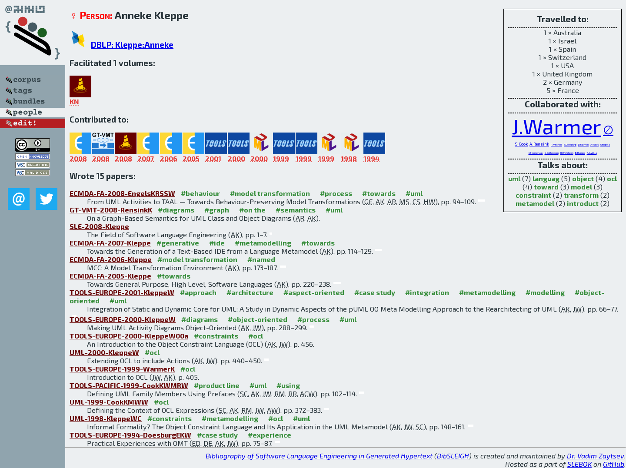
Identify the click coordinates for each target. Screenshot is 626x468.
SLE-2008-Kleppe (99, 226)
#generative (177, 243)
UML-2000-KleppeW (104, 352)
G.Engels (605, 144)
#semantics (296, 210)
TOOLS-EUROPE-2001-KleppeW (122, 292)
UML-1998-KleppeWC (106, 418)
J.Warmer (556, 126)
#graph (216, 210)
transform (581, 195)
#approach (198, 292)
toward (546, 187)
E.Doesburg (570, 144)
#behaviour (200, 193)
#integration (427, 292)
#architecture (249, 292)
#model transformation (270, 193)
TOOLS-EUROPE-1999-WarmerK (122, 369)
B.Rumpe (580, 152)
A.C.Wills (592, 152)
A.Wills (594, 144)
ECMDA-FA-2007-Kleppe (110, 243)
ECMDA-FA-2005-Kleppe (110, 276)
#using (288, 385)
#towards (379, 193)
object (583, 178)
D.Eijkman (583, 144)
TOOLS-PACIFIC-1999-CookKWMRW (129, 385)
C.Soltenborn (552, 152)
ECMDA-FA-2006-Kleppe (111, 259)
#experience (269, 435)
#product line (217, 385)
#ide (217, 243)
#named (261, 259)
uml (514, 178)
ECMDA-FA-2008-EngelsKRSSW (122, 193)
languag (546, 178)
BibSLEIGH (453, 455)
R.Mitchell (556, 144)
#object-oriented (257, 319)
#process (336, 193)
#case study (374, 292)
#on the (252, 210)
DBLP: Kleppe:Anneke (132, 45)
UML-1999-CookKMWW (109, 402)
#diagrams (176, 210)
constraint (533, 195)
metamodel (535, 203)
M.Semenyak (536, 152)
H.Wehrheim (566, 152)
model (581, 187)
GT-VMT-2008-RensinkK (111, 210)
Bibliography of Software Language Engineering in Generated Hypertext (319, 455)
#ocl (255, 336)
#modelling (545, 292)
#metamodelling (263, 243)
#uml (414, 193)
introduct (583, 203)
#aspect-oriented (313, 292)
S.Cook (521, 143)
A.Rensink (539, 144)
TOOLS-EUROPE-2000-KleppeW (123, 319)
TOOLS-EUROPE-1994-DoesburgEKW (130, 435)
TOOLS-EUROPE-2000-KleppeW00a (129, 336)
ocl (612, 178)
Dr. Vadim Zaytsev (595, 455)
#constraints (216, 336)
